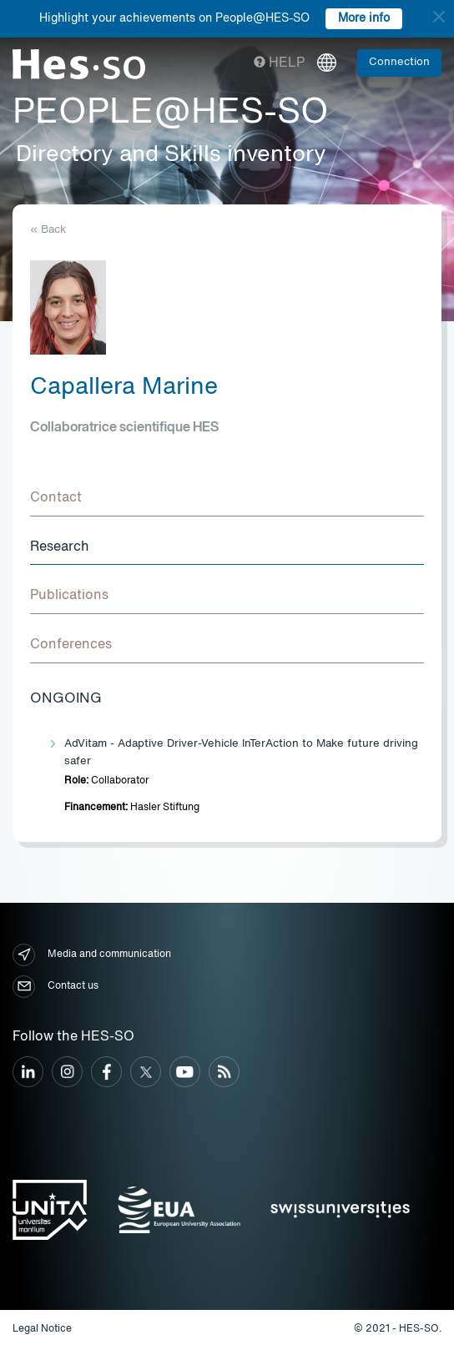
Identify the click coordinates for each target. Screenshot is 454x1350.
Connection (399, 62)
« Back (48, 229)
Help (279, 63)
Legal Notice (42, 1329)
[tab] (227, 498)
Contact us (55, 986)
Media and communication (92, 955)
